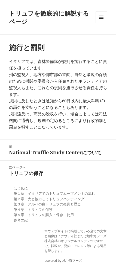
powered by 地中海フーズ (63, 261)
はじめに (21, 188)
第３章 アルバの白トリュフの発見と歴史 (47, 204)
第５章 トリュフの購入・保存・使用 (44, 215)
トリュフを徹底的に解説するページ (49, 17)
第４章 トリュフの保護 (33, 210)
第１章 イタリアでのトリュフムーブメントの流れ (54, 193)
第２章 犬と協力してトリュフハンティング (49, 199)
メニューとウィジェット (101, 17)
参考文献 (21, 220)
